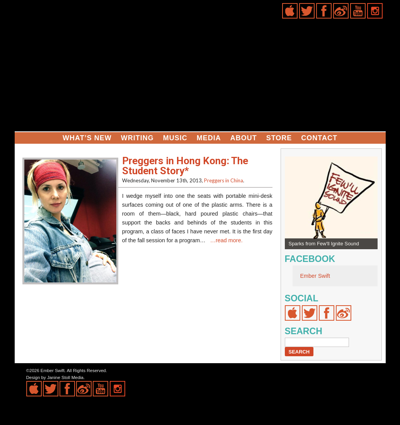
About (243, 138)
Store (279, 138)
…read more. (226, 240)
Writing (137, 138)
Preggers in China (223, 180)
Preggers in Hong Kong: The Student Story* (185, 166)
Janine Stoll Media (65, 377)
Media (209, 138)
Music (175, 138)
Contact (319, 138)
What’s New (87, 138)
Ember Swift (315, 276)
